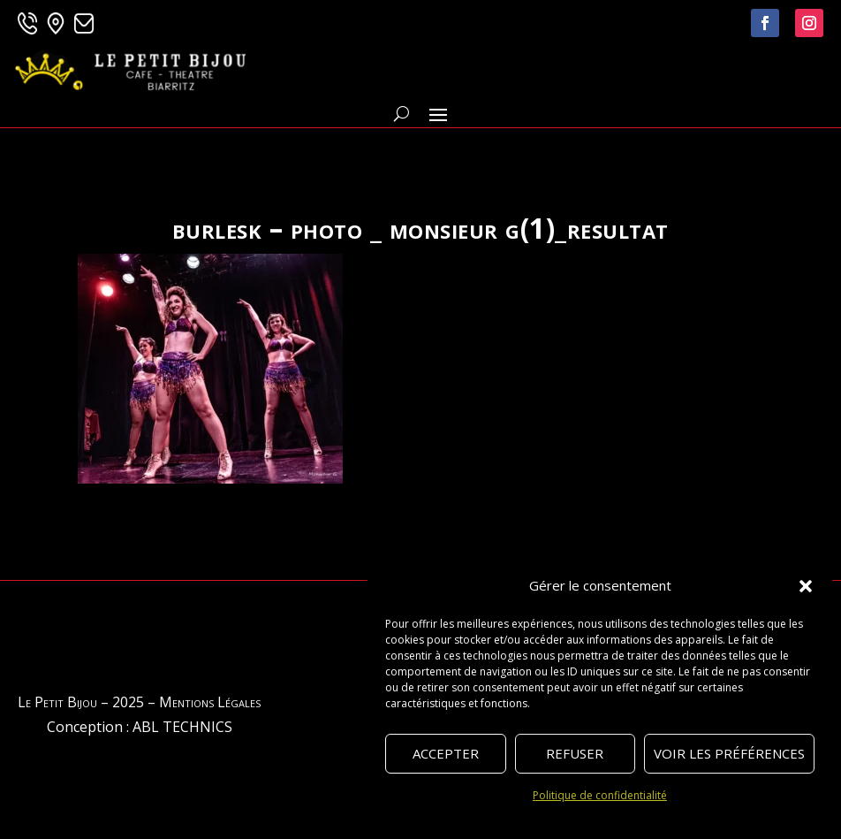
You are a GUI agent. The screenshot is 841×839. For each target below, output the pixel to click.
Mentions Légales (210, 702)
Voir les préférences (729, 753)
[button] (805, 586)
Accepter (446, 753)
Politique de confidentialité (600, 795)
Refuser (574, 753)
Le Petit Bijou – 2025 (81, 702)
